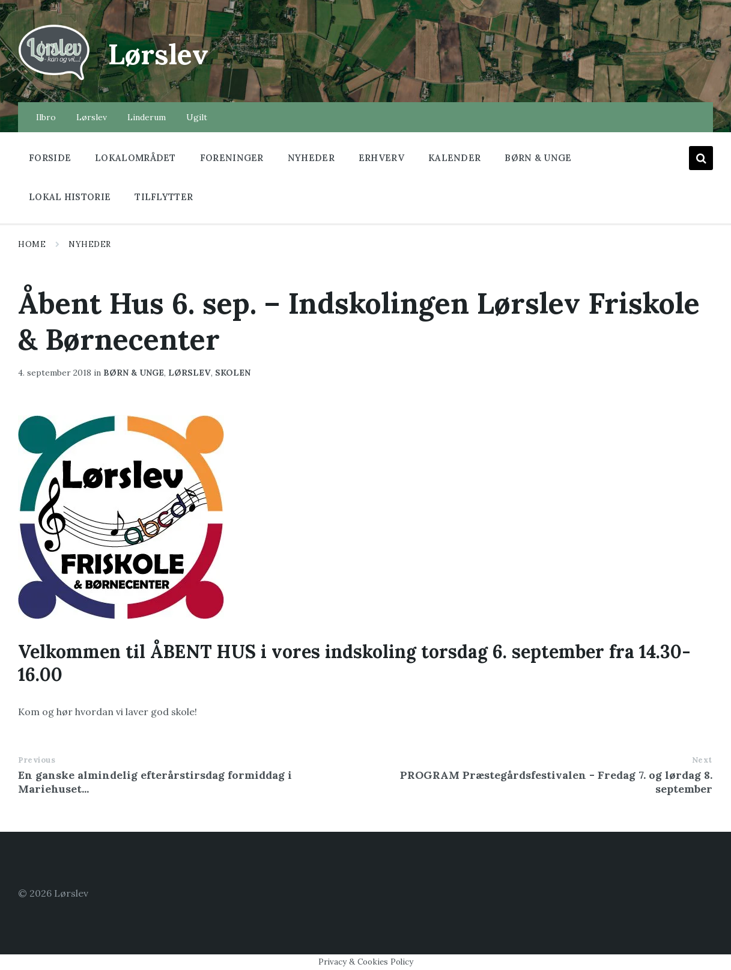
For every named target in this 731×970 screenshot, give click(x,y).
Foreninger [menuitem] (232, 157)
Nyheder (89, 244)
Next (702, 760)
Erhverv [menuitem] (381, 157)
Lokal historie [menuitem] (70, 197)
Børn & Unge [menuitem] (538, 157)
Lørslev (159, 53)
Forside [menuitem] (50, 157)
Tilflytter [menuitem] (164, 197)
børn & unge (133, 372)
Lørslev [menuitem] (91, 117)
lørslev (189, 372)
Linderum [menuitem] (146, 117)
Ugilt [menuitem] (196, 117)
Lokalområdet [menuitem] (135, 157)
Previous (36, 760)
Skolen (232, 372)
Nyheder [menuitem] (311, 157)
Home (32, 244)
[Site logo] (54, 79)
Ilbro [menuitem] (46, 117)
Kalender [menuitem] (454, 157)
